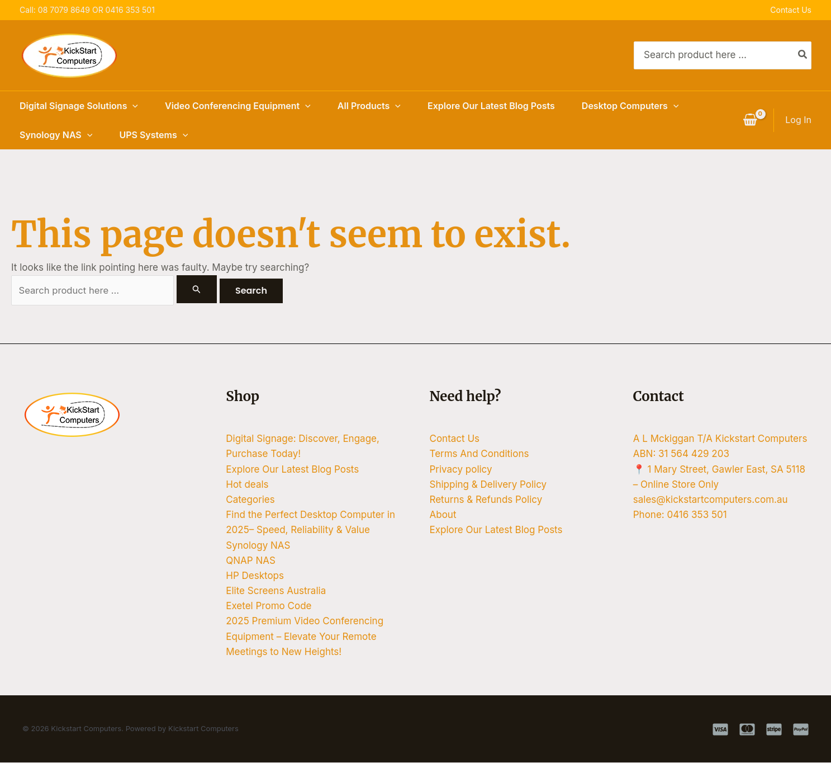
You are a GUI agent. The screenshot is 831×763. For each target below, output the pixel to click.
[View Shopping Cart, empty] (750, 120)
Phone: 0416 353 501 (680, 515)
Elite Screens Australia (276, 591)
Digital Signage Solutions (79, 105)
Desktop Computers (630, 105)
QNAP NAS (251, 561)
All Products (369, 105)
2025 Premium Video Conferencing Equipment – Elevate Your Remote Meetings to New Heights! (304, 636)
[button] (132, 105)
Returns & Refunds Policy (486, 500)
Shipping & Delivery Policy (488, 485)
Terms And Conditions (479, 454)
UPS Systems (153, 134)
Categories (250, 500)
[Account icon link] (798, 120)
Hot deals (247, 485)
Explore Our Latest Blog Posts (491, 105)
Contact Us (790, 10)
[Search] (803, 55)
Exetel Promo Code (268, 606)
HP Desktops (255, 576)
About (443, 515)
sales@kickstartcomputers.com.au (710, 500)
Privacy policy (461, 469)
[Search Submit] (197, 289)
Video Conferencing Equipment (238, 105)
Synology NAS (56, 134)
